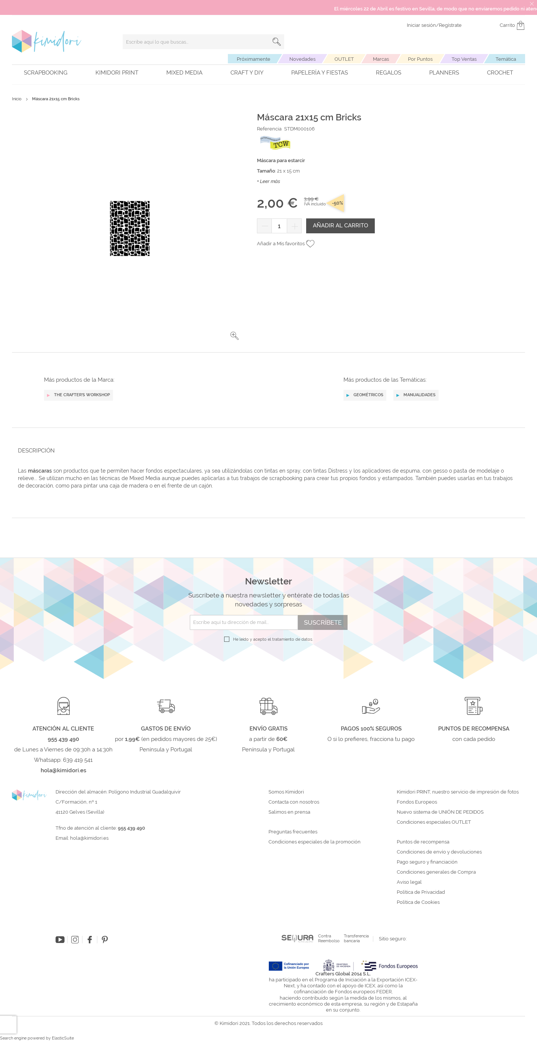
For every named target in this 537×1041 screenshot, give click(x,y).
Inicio (17, 99)
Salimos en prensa (289, 812)
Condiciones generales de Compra (436, 872)
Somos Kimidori (286, 792)
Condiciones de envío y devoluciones (439, 852)
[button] (234, 335)
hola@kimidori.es (89, 838)
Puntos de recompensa (423, 842)
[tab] (266, 450)
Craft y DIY (247, 72)
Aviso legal (409, 882)
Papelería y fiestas (319, 72)
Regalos (388, 72)
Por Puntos (420, 59)
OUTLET (344, 59)
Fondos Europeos (417, 802)
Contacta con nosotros (293, 802)
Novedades (302, 59)
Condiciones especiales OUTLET (434, 822)
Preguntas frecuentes (292, 832)
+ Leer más (268, 181)
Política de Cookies (418, 902)
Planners (444, 72)
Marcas (381, 59)
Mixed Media (184, 72)
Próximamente (253, 59)
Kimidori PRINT (116, 72)
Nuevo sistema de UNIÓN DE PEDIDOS (440, 812)
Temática (506, 59)
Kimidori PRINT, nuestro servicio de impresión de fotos (458, 792)
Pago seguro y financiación (427, 862)
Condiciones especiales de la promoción (315, 842)
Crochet (500, 72)
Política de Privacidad (421, 892)
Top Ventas (464, 59)
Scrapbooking (45, 72)
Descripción (36, 450)
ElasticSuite (63, 1038)
